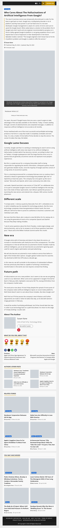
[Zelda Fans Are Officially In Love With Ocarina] (42, 406)
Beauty (7, 503)
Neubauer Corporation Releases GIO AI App (34, 375)
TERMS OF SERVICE (46, 519)
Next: (42, 357)
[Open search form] (39, 3)
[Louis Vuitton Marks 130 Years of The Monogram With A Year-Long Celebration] (42, 467)
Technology (7, 9)
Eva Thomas (34, 450)
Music (33, 437)
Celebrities (34, 503)
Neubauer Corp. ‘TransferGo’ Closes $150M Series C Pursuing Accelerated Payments (8, 375)
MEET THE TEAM (35, 519)
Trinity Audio (19, 115)
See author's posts (25, 326)
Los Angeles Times (9, 486)
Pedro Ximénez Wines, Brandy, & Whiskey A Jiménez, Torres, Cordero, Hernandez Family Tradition (15, 481)
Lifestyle (34, 473)
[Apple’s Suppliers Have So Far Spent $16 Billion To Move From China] (16, 431)
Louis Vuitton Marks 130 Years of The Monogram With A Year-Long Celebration (41, 480)
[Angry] (29, 342)
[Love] (6, 342)
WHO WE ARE (26, 519)
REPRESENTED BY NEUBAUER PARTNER (34, 521)
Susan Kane (9, 42)
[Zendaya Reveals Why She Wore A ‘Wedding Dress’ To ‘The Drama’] (42, 497)
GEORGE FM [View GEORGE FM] (48, 3)
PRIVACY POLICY (17, 521)
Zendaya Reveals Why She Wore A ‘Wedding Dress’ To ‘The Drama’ (42, 509)
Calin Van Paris (8, 513)
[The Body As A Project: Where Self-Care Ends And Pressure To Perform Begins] (16, 497)
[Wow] (18, 342)
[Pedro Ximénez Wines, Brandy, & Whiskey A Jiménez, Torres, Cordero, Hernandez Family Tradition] (16, 467)
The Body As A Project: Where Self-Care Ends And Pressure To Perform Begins (16, 509)
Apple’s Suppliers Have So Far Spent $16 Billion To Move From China (34, 385)
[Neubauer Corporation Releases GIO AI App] (16, 406)
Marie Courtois (34, 484)
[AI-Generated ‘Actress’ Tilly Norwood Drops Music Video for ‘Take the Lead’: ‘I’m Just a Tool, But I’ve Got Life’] (42, 431)
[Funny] (12, 342)
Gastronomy (8, 473)
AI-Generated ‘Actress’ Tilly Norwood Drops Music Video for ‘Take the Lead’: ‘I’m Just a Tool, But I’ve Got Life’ (42, 444)
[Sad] (23, 342)
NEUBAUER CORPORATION (13, 519)
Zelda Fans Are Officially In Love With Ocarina (8, 385)
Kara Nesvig (34, 513)
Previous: (17, 357)
